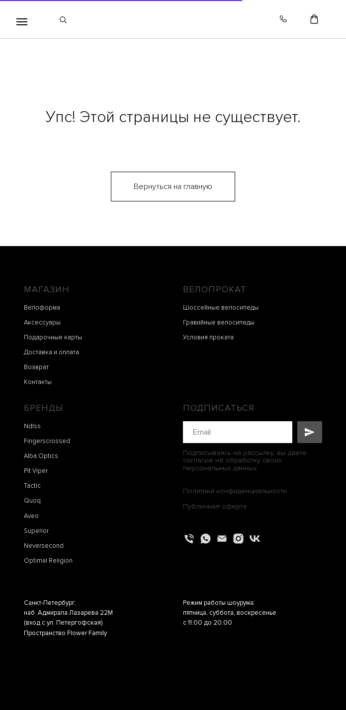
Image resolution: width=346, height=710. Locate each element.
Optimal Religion (48, 561)
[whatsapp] (205, 538)
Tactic (32, 486)
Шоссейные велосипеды (221, 308)
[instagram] (238, 538)
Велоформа (42, 308)
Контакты (38, 382)
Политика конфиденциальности (235, 491)
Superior (36, 531)
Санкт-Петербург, (50, 603)
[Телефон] (189, 538)
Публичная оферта (215, 506)
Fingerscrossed (47, 441)
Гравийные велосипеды (219, 322)
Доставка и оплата (51, 352)
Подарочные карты (53, 337)
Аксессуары (42, 322)
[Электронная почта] (222, 538)
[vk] (255, 538)
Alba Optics (41, 456)
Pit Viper (36, 471)
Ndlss (32, 426)
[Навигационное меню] (21, 21)
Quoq (32, 501)
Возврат (36, 367)
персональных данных (220, 468)
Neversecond (44, 546)
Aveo (31, 516)
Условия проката (208, 337)
